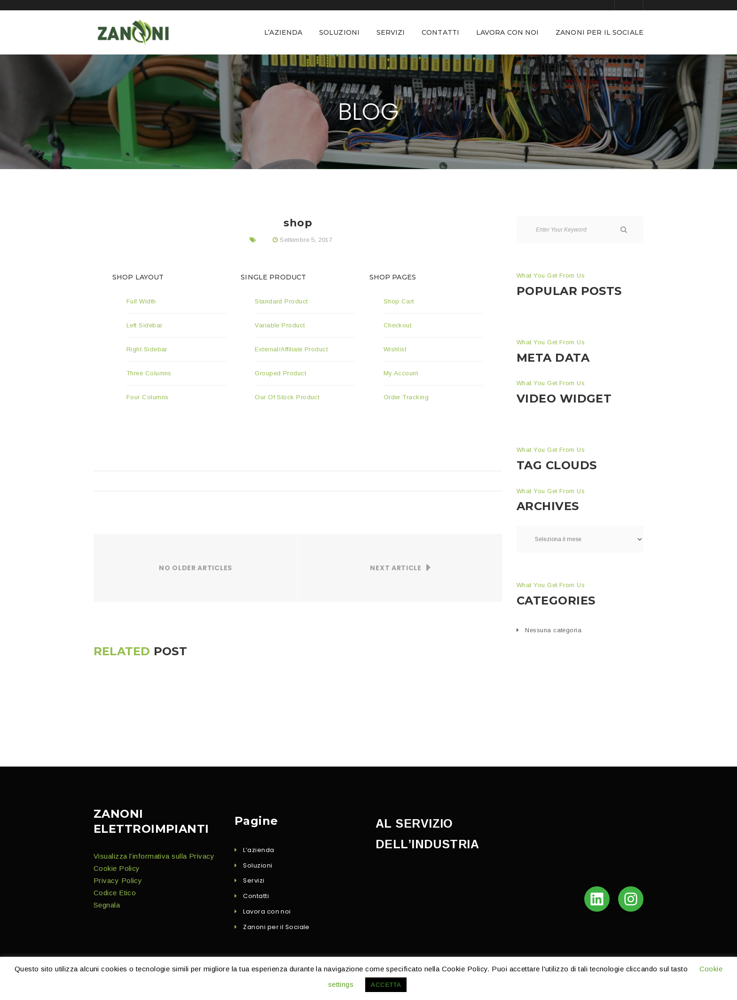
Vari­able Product (280, 325)
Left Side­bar (144, 325)
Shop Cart (399, 301)
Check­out (398, 325)
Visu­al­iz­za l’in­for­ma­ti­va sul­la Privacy (154, 856)
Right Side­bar (146, 349)
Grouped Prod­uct (280, 373)
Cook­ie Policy (117, 868)
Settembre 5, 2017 (306, 239)
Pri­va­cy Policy (118, 880)
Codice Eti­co (115, 893)
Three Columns (149, 373)
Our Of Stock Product (288, 397)
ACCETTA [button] (386, 984)
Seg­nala (107, 905)
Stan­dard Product (281, 301)
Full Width (141, 301)
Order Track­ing (406, 397)
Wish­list (395, 349)
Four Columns (147, 397)
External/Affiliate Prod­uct (291, 349)
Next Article (395, 568)
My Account (401, 373)
